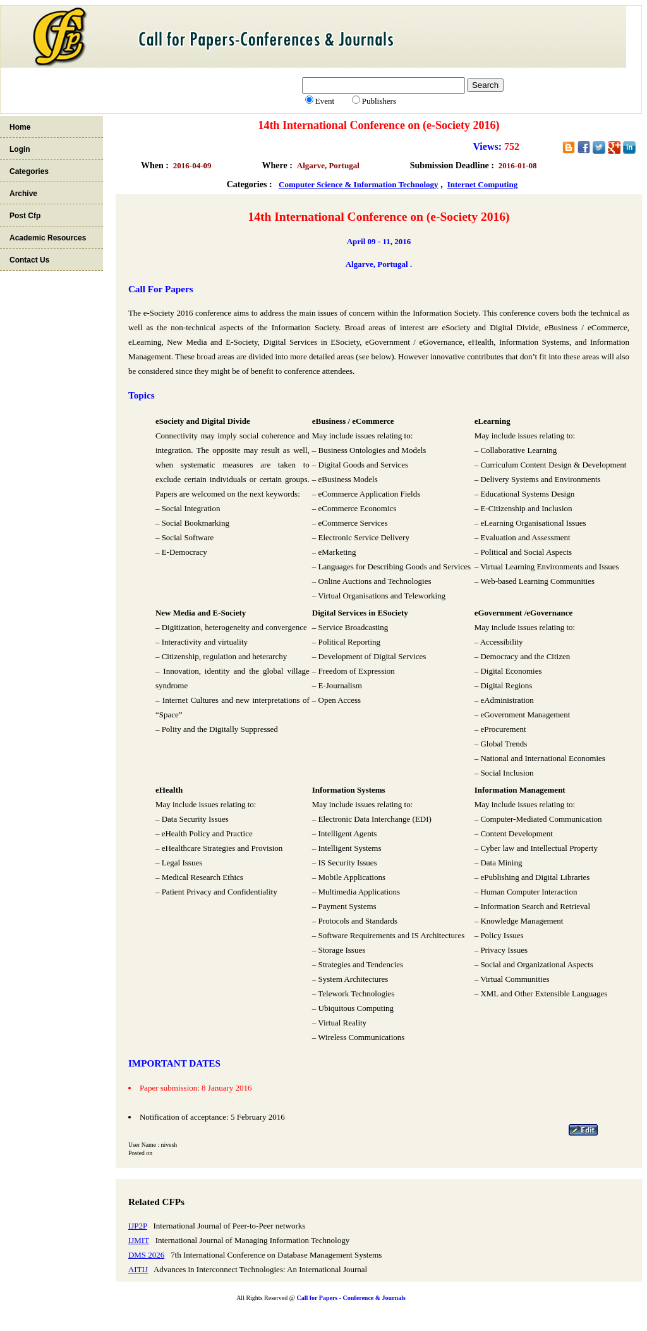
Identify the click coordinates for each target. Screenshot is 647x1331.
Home (19, 127)
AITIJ (138, 1269)
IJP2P (137, 1225)
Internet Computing (482, 184)
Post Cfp (24, 215)
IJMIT (138, 1240)
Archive (23, 193)
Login (19, 149)
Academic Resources (47, 237)
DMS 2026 (146, 1255)
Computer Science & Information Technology (358, 184)
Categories (29, 171)
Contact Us (29, 260)
